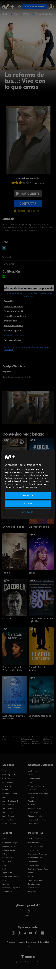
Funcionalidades (34, 843)
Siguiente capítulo (12, 330)
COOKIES (28, 946)
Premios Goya (33, 812)
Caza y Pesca (33, 824)
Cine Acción (7, 786)
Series (6, 14)
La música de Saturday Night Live (41, 620)
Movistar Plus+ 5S (35, 858)
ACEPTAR (28, 504)
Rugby (4, 869)
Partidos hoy (7, 892)
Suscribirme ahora (34, 7)
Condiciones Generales (37, 854)
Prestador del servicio (16, 942)
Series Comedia (8, 812)
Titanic (6, 572)
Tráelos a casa (10, 321)
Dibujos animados (35, 816)
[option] (18, 407)
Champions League (10, 843)
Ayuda (28, 912)
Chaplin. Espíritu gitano (37, 668)
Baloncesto (6, 861)
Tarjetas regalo (34, 884)
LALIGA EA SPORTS (9, 846)
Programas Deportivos (37, 820)
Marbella (31, 805)
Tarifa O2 (32, 876)
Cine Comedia (8, 782)
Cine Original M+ (9, 775)
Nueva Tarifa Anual (35, 880)
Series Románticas (9, 805)
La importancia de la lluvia (40, 717)
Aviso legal (32, 942)
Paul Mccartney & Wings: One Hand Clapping (11, 668)
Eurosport (6, 880)
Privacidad (44, 942)
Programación (34, 892)
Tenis (4, 865)
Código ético (33, 861)
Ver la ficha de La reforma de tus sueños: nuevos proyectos (27, 348)
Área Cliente (33, 850)
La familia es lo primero (15, 316)
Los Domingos (33, 771)
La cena (31, 775)
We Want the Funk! (39, 526)
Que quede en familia (14, 311)
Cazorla (6, 618)
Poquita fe (32, 801)
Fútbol (27, 14)
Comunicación (34, 888)
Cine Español (7, 778)
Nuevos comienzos (12, 340)
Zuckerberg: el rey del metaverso (13, 717)
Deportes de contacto (11, 876)
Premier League (8, 850)
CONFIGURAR (28, 512)
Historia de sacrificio (13, 325)
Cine (16, 14)
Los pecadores (34, 778)
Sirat (30, 782)
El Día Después (8, 854)
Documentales (8, 820)
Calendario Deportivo (11, 888)
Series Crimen (8, 816)
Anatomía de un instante (38, 793)
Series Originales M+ (10, 801)
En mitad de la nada (13, 526)
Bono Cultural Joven (36, 846)
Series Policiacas (9, 809)
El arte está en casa (13, 306)
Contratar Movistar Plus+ (38, 869)
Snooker (5, 884)
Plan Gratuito (43, 14)
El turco (31, 797)
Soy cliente (27, 194)
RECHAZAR (28, 495)
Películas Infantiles (9, 793)
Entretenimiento (9, 824)
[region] (28, 484)
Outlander (32, 790)
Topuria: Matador (9, 873)
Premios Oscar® (35, 809)
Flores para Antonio (36, 786)
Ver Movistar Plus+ (35, 839)
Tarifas (30, 873)
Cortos (5, 790)
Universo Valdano (9, 858)
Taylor (32, 572)
